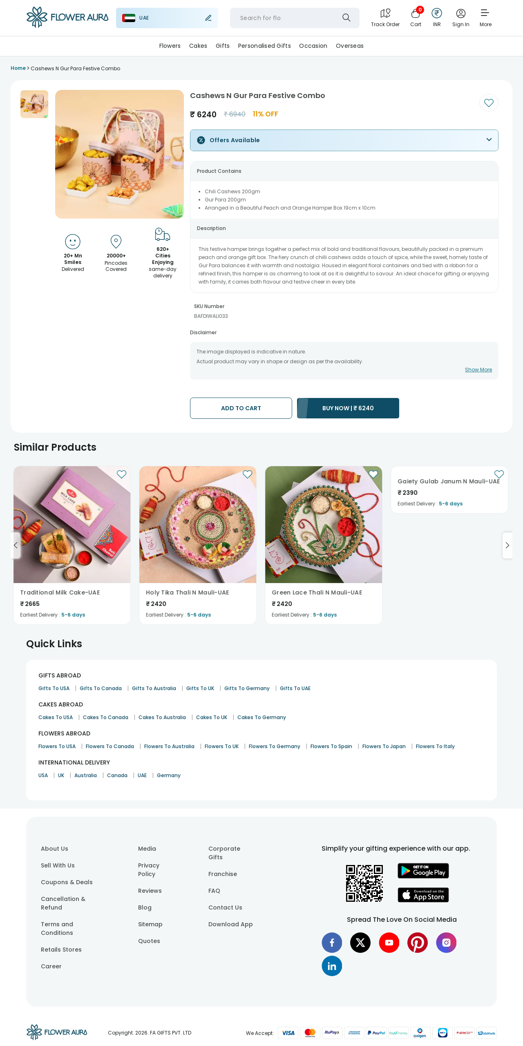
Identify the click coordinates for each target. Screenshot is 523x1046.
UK (61, 775)
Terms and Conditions (57, 928)
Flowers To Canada (110, 746)
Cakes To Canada (105, 717)
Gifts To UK (200, 688)
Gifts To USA (53, 688)
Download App (230, 924)
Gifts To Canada (101, 688)
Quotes (149, 941)
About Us (54, 849)
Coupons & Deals (67, 882)
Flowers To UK (222, 746)
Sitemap (150, 924)
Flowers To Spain (331, 746)
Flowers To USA (57, 746)
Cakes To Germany (261, 717)
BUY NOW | (348, 408)
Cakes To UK (211, 717)
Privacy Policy (148, 869)
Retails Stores (61, 949)
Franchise (222, 874)
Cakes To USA (55, 717)
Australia (85, 775)
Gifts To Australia (154, 688)
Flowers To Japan (384, 746)
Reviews (150, 891)
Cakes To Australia (162, 717)
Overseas (350, 46)
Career (51, 966)
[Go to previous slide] (15, 545)
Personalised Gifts (264, 46)
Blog (145, 907)
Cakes (198, 46)
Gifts (223, 46)
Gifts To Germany (247, 688)
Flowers (170, 46)
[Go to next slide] (507, 545)
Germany (169, 775)
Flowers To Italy (435, 746)
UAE (142, 775)
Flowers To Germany (274, 746)
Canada (117, 775)
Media (147, 849)
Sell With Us (58, 865)
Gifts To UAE (295, 688)
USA (43, 775)
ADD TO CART (241, 408)
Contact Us (225, 907)
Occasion (313, 46)
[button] (34, 104)
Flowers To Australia (169, 746)
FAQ (214, 891)
